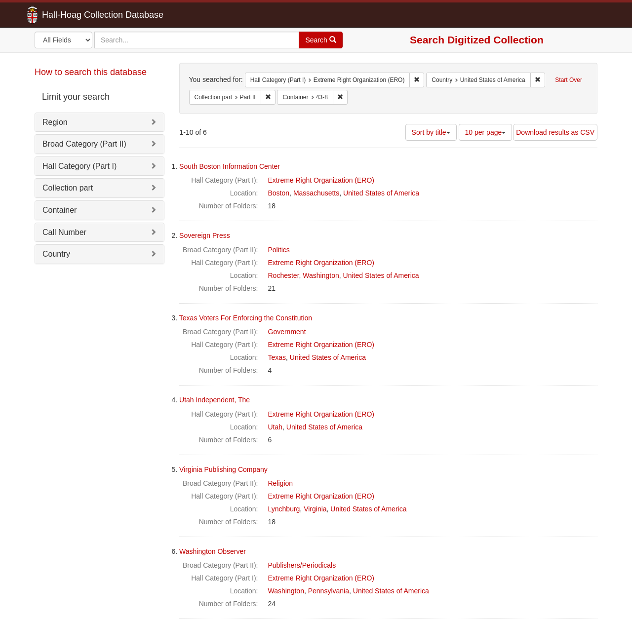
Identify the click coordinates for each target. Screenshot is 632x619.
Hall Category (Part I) (79, 166)
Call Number (64, 232)
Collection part (67, 188)
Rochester (283, 275)
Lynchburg (284, 509)
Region (55, 122)
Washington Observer (212, 551)
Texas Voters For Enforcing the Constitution (245, 318)
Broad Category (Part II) (84, 144)
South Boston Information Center (229, 166)
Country (56, 254)
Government (287, 332)
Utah (275, 427)
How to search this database (91, 72)
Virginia (315, 509)
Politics (279, 250)
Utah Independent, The (214, 400)
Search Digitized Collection (477, 39)
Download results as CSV (555, 132)
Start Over (568, 80)
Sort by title (431, 132)
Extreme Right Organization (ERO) (321, 180)
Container (59, 210)
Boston (279, 193)
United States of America (381, 193)
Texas (277, 357)
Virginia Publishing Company (223, 469)
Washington (321, 275)
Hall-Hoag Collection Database (71, 15)
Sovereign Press (204, 235)
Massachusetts (316, 193)
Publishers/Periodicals (302, 565)
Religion (280, 483)
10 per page (485, 132)
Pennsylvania (328, 591)
